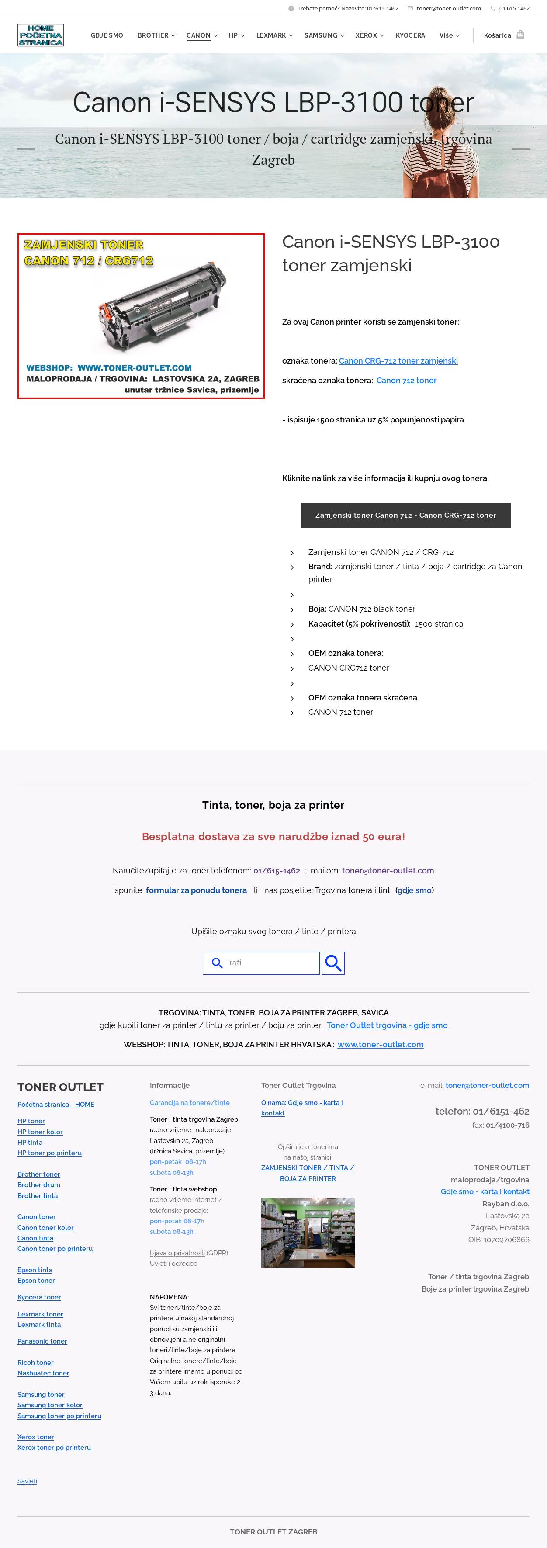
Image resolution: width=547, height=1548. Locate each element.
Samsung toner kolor (50, 1405)
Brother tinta (37, 1196)
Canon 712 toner (407, 380)
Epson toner (36, 1281)
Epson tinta (34, 1270)
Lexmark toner (40, 1314)
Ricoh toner (35, 1363)
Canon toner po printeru (55, 1249)
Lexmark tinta (39, 1325)
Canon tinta (35, 1238)
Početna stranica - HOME (55, 1105)
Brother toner (38, 1175)
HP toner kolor (40, 1132)
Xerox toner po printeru (54, 1448)
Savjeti (27, 1482)
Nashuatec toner (43, 1374)
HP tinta (29, 1143)
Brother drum (38, 1185)
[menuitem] (108, 35)
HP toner (31, 1122)
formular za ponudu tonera (196, 890)
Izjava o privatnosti (177, 1253)
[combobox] (261, 963)
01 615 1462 (514, 8)
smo (423, 890)
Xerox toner (35, 1437)
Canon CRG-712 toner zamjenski (398, 360)
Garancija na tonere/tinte (190, 1103)
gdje (406, 890)
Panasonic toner (42, 1342)
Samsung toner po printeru (59, 1416)
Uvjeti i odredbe (173, 1264)
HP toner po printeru (49, 1153)
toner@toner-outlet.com (449, 8)
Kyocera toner (39, 1298)
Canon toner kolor (45, 1228)
